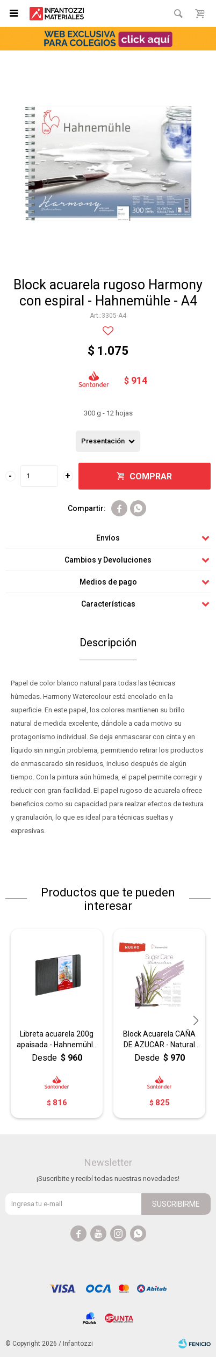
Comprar (150, 476)
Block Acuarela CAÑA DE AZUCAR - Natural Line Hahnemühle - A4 (159, 1040)
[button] (195, 1020)
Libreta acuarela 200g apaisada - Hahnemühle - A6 (57, 1040)
